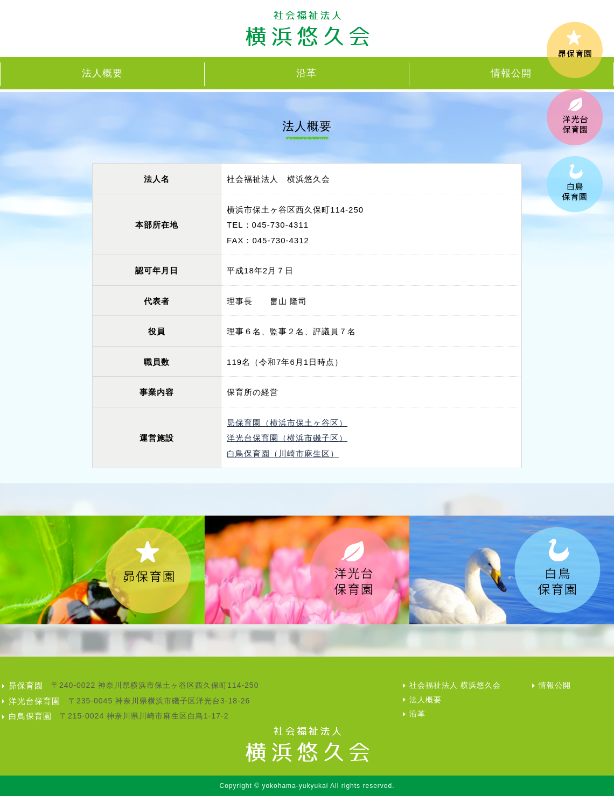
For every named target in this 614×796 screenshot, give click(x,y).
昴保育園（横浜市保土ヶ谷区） (287, 422)
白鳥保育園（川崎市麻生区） (283, 453)
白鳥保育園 (30, 716)
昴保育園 (26, 685)
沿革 (306, 73)
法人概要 (102, 73)
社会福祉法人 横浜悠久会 (455, 685)
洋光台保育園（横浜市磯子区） (287, 437)
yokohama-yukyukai (295, 786)
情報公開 (511, 73)
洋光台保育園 (34, 701)
